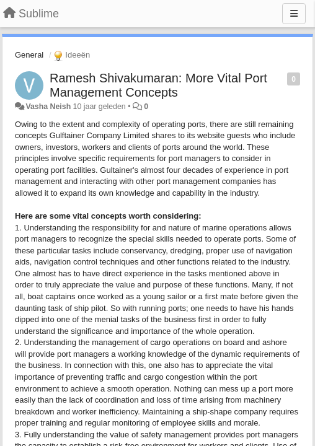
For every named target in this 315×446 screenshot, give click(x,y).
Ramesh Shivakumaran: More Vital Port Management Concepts (158, 85)
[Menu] (294, 13)
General (29, 54)
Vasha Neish (48, 106)
